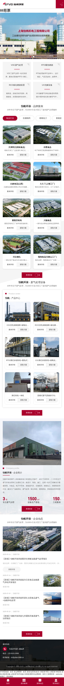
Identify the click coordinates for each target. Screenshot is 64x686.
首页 (8, 681)
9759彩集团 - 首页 (6, 672)
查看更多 (30, 275)
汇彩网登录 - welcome (54, 674)
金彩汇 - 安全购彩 (6, 676)
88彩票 (5, 10)
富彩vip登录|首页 (33, 672)
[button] (30, 56)
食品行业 (10, 118)
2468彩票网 (28, 674)
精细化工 (43, 118)
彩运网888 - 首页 (20, 672)
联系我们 (56, 681)
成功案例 (24, 681)
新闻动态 (40, 681)
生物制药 (26, 118)
